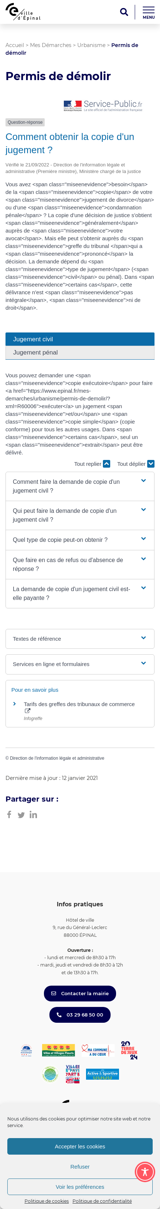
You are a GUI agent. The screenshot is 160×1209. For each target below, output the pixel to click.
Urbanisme (91, 45)
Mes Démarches (50, 45)
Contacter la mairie (80, 993)
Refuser (80, 1166)
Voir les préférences (80, 1187)
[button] (80, 486)
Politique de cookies (47, 1201)
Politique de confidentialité (102, 1201)
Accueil (14, 45)
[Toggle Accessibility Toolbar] (145, 1171)
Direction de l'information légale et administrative (57, 758)
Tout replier (92, 464)
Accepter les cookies (80, 1146)
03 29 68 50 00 (80, 1015)
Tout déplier (136, 464)
